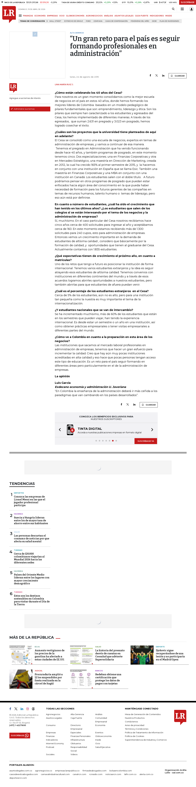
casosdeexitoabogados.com (23, 774)
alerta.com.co (146, 774)
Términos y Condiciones (136, 729)
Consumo (51, 725)
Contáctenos (131, 721)
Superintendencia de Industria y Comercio (146, 740)
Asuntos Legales (54, 718)
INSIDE (168, 16)
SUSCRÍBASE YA (146, 441)
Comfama (98, 21)
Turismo (18, 550)
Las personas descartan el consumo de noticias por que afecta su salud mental (31, 538)
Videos (74, 754)
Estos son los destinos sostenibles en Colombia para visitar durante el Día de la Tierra (32, 600)
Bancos (99, 671)
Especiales (76, 732)
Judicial (38, 671)
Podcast (50, 747)
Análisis (98, 714)
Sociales (50, 754)
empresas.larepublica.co (67, 770)
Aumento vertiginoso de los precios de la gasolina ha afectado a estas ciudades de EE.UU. (50, 655)
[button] (59, 430)
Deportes (19, 493)
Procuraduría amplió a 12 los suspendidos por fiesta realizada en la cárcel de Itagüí (49, 679)
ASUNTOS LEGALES (124, 16)
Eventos (99, 732)
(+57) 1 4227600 (17, 725)
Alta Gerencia (77, 714)
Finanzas (50, 736)
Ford (88, 21)
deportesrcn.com (18, 778)
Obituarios (76, 743)
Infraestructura (78, 740)
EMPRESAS (52, 16)
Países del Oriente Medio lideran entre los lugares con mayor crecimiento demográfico (31, 579)
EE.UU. (37, 647)
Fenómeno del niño (140, 21)
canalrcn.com (79, 774)
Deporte (160, 647)
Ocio (97, 743)
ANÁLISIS (108, 16)
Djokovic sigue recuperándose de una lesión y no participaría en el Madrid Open (170, 655)
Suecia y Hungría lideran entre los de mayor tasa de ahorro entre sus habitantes (31, 520)
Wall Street (55, 21)
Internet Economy (55, 743)
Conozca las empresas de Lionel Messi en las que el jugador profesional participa (29, 501)
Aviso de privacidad (134, 725)
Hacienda (18, 514)
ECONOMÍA (40, 16)
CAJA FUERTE (141, 16)
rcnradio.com (95, 774)
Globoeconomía (103, 736)
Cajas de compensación (116, 21)
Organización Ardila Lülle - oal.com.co (175, 771)
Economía (100, 725)
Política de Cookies (134, 736)
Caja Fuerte (76, 718)
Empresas (51, 732)
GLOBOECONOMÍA (75, 16)
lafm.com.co (130, 774)
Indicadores (52, 740)
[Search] (173, 9)
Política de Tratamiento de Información (144, 732)
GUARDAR (178, 76)
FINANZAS (28, 16)
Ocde (154, 21)
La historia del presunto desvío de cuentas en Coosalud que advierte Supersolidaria (110, 655)
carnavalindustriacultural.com (55, 774)
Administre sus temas (23, 109)
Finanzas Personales (80, 736)
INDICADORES (157, 16)
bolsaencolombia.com (121, 770)
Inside (98, 740)
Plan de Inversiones (169, 21)
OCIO (62, 16)
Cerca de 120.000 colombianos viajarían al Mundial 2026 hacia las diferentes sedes (29, 558)
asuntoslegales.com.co (20, 770)
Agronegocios (53, 714)
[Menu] (20, 16)
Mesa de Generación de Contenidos (143, 714)
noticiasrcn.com (113, 774)
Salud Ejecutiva (102, 747)
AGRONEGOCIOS (94, 16)
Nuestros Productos (135, 718)
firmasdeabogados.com (94, 770)
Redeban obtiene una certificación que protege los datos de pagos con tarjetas (108, 679)
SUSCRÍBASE (187, 2)
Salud (17, 532)
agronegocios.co (43, 770)
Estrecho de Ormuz (73, 21)
